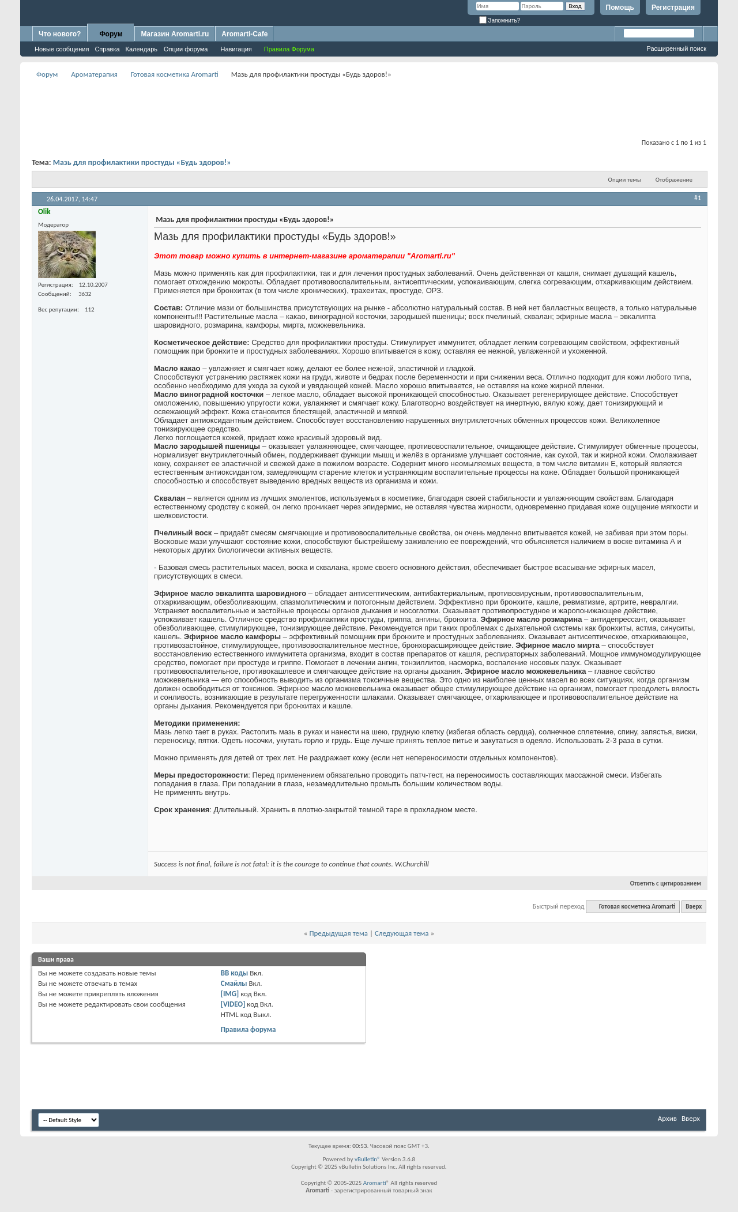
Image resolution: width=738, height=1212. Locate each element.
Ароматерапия (94, 74)
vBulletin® (368, 1159)
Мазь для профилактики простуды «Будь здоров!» (142, 162)
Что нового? (60, 34)
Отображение (674, 179)
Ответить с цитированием (660, 883)
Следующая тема (402, 933)
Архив (667, 1118)
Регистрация (673, 7)
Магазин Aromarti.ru (175, 34)
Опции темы (625, 179)
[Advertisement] (369, 107)
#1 (697, 198)
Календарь (142, 49)
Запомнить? (500, 20)
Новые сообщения (62, 49)
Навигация (235, 49)
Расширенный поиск (676, 48)
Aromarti (374, 1183)
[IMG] (230, 993)
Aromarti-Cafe (244, 34)
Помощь (620, 7)
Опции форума (186, 49)
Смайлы (234, 983)
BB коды (234, 973)
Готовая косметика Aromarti (175, 74)
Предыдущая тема (338, 933)
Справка (107, 49)
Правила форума (248, 1029)
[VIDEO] (233, 1004)
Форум (110, 34)
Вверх (694, 906)
